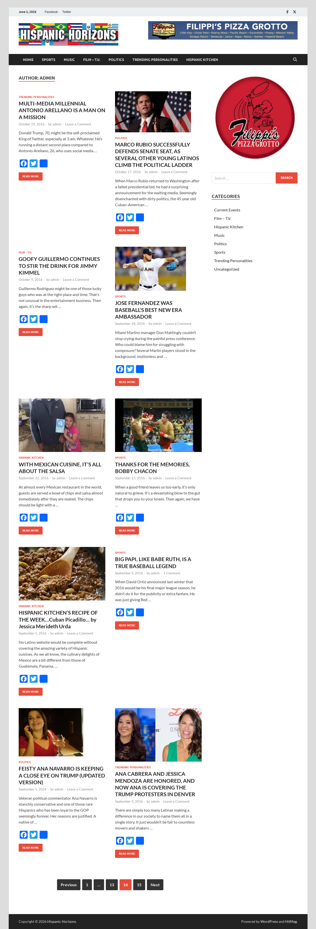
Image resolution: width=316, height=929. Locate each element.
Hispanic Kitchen (202, 60)
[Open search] (295, 59)
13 (112, 884)
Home (28, 60)
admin (57, 124)
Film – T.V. (91, 60)
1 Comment (171, 573)
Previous (69, 884)
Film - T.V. (25, 252)
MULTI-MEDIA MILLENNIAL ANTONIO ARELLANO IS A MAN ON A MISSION (62, 110)
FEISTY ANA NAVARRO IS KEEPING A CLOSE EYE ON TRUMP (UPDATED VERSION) (62, 775)
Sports (48, 60)
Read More (29, 175)
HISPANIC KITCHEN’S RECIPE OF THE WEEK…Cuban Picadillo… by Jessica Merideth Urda (58, 619)
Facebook (51, 12)
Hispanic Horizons (61, 921)
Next (155, 884)
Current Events (227, 209)
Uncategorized (226, 269)
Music (69, 60)
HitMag (291, 921)
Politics (116, 60)
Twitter (66, 12)
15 (139, 884)
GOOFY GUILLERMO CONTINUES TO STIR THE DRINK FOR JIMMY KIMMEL (59, 266)
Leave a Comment (78, 124)
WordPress (269, 921)
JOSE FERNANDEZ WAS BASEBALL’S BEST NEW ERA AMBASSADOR (148, 310)
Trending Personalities (155, 60)
